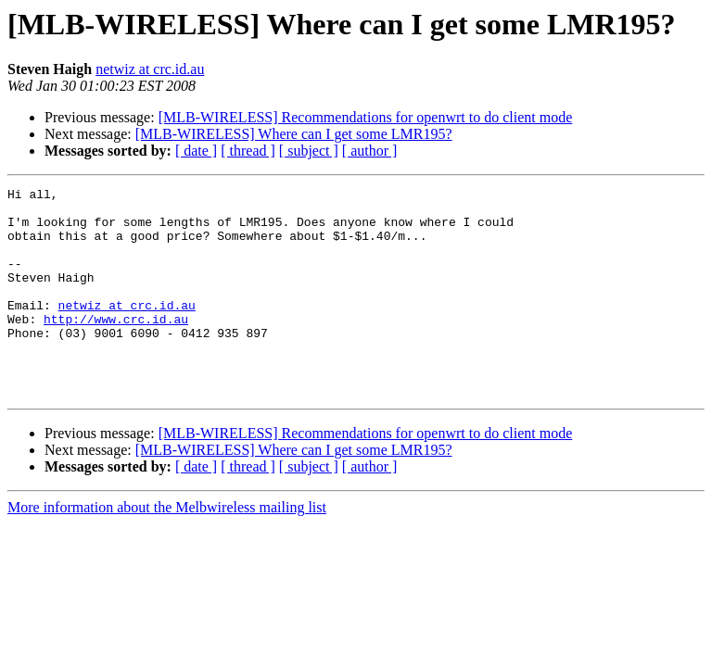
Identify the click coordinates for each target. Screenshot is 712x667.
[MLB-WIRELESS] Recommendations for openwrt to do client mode (366, 117)
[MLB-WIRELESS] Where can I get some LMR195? (293, 134)
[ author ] (370, 150)
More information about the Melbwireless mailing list (166, 549)
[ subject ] (308, 150)
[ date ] (196, 150)
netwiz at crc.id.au (149, 69)
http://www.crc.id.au (116, 346)
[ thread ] (248, 150)
